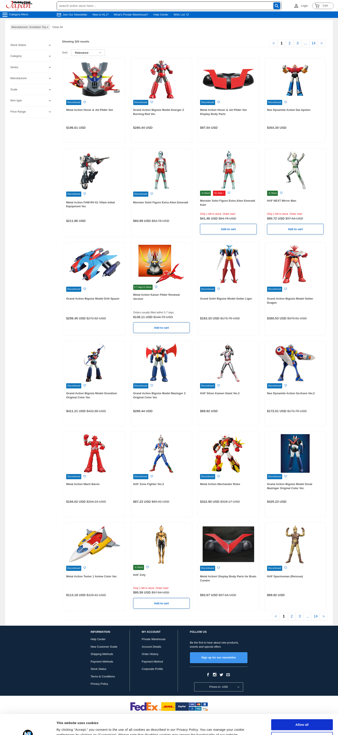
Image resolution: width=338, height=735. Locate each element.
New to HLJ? (100, 14)
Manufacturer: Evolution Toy (30, 27)
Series (14, 67)
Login (304, 5)
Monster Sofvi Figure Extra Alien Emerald (160, 202)
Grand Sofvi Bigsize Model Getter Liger (226, 298)
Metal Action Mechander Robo (220, 484)
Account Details (151, 646)
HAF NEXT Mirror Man (281, 200)
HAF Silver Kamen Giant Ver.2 (220, 393)
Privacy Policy (99, 683)
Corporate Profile (152, 669)
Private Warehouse (154, 639)
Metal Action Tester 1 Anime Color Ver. (91, 576)
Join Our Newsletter (75, 14)
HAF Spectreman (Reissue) (285, 576)
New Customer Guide (104, 646)
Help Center (160, 14)
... (305, 43)
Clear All (57, 27)
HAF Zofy (139, 574)
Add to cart (228, 229)
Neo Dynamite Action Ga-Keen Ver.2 (291, 393)
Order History (150, 654)
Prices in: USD (218, 686)
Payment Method (152, 661)
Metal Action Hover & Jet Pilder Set (89, 110)
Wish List (181, 14)
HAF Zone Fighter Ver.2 (148, 484)
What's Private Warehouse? (131, 14)
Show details (66, 726)
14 (314, 43)
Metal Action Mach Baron (83, 484)
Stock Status (98, 669)
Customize (302, 717)
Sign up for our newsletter (218, 657)
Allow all (302, 704)
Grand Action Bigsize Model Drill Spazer (92, 298)
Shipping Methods (102, 654)
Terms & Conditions (103, 676)
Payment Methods (102, 661)
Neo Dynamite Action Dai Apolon (289, 110)
